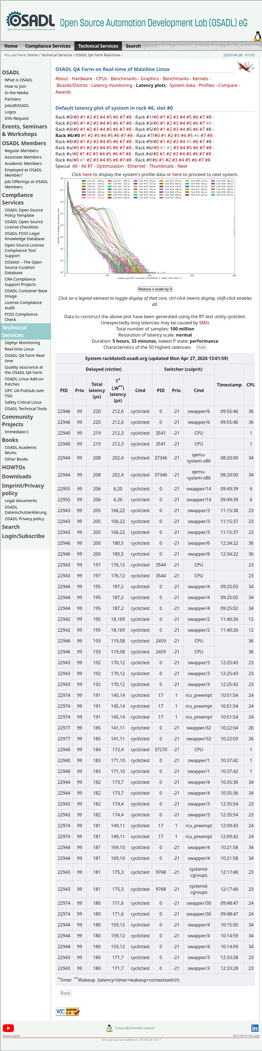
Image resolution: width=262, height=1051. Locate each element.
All (74, 166)
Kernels (200, 79)
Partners (13, 99)
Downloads (16, 476)
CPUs (101, 79)
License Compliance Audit (23, 305)
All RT (87, 166)
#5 (109, 117)
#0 (77, 117)
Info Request (17, 118)
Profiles (206, 85)
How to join (15, 86)
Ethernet (137, 166)
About (61, 79)
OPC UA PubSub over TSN (24, 393)
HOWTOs (13, 467)
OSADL (11, 72)
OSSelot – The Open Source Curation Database (23, 267)
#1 (83, 117)
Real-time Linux (19, 349)
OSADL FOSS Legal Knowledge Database (25, 236)
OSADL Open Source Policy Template (24, 212)
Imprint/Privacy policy (198, 46)
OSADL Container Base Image (26, 293)
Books (10, 440)
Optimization (110, 166)
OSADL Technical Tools (26, 408)
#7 (122, 117)
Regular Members (21, 150)
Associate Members (23, 157)
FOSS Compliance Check (21, 317)
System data (182, 85)
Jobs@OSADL (17, 105)
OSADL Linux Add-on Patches (24, 381)
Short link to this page (246, 1036)
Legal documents (21, 500)
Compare (227, 85)
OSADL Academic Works (21, 450)
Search (11, 527)
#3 (96, 117)
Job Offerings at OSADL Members (26, 184)
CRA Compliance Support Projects (20, 281)
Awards (63, 92)
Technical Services (56, 54)
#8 (129, 117)
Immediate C (17, 431)
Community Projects (17, 420)
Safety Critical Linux (23, 402)
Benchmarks (124, 79)
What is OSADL (19, 79)
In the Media (16, 92)
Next (182, 166)
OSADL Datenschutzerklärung (25, 509)
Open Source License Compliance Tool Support (24, 250)
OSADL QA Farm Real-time (97, 54)
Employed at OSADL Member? (23, 172)
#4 (103, 117)
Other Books (16, 459)
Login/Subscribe (242, 46)
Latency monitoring (111, 85)
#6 (116, 117)
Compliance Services (17, 198)
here (87, 174)
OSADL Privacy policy (24, 518)
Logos (10, 112)
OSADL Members (24, 143)
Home (164, 46)
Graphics (150, 79)
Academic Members (23, 163)
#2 (90, 117)
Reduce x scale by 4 (155, 289)
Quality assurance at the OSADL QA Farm (24, 369)
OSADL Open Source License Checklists (24, 224)
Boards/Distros (72, 85)
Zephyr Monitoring (22, 342)
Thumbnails (161, 166)
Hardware (82, 79)
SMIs (204, 323)
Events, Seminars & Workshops (24, 130)
